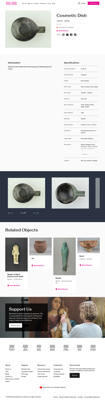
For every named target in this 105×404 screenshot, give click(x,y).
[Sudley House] (79, 348)
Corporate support (27, 371)
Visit (23, 3)
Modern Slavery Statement (67, 397)
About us (8, 369)
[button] (26, 194)
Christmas (57, 371)
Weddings (57, 376)
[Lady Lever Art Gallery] (93, 348)
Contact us (8, 376)
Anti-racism (41, 374)
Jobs (6, 371)
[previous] (10, 213)
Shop (53, 3)
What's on (30, 3)
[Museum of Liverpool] (11, 348)
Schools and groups (43, 369)
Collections (43, 3)
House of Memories (43, 371)
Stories (36, 3)
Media (7, 374)
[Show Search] (81, 3)
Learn (49, 3)
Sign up (74, 375)
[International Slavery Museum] (38, 348)
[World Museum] (25, 348)
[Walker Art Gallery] (66, 348)
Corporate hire (58, 369)
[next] (36, 213)
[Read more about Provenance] (89, 150)
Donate (23, 376)
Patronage (24, 374)
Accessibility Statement (92, 397)
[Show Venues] (25, 3)
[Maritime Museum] (52, 348)
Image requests (42, 376)
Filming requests (59, 374)
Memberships (25, 369)
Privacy (55, 397)
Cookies (80, 397)
